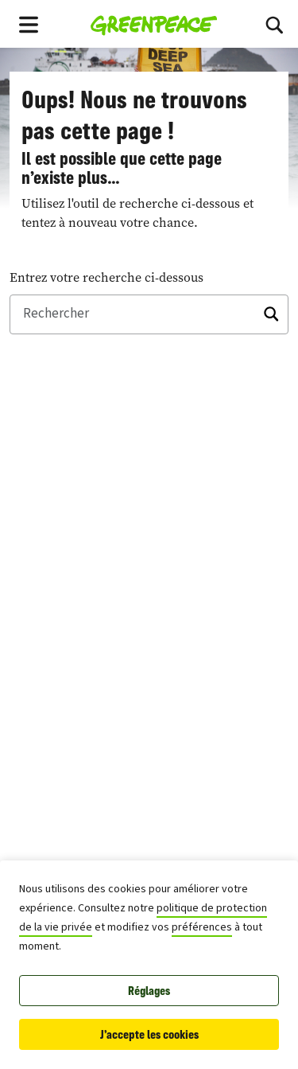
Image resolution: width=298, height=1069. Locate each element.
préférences (202, 927)
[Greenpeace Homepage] (154, 24)
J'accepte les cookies (149, 1034)
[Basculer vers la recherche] (274, 23)
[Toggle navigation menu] (28, 24)
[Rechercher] (149, 314)
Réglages (149, 990)
